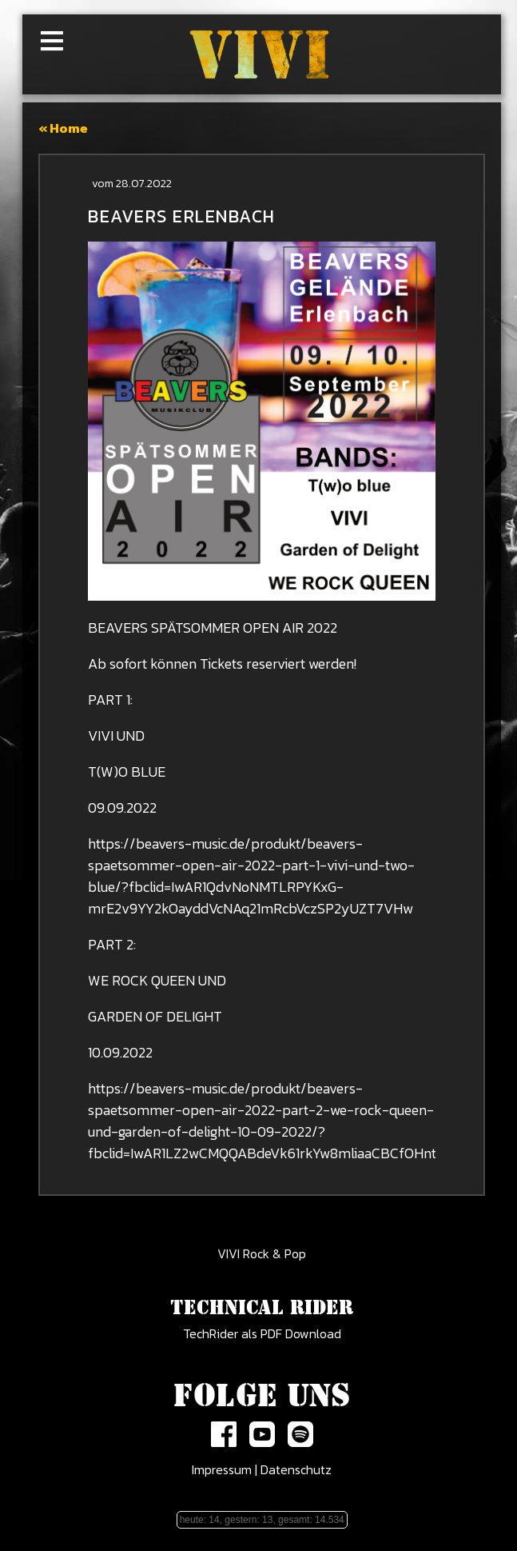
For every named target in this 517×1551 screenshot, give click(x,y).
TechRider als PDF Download (262, 1333)
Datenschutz (296, 1469)
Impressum (222, 1469)
